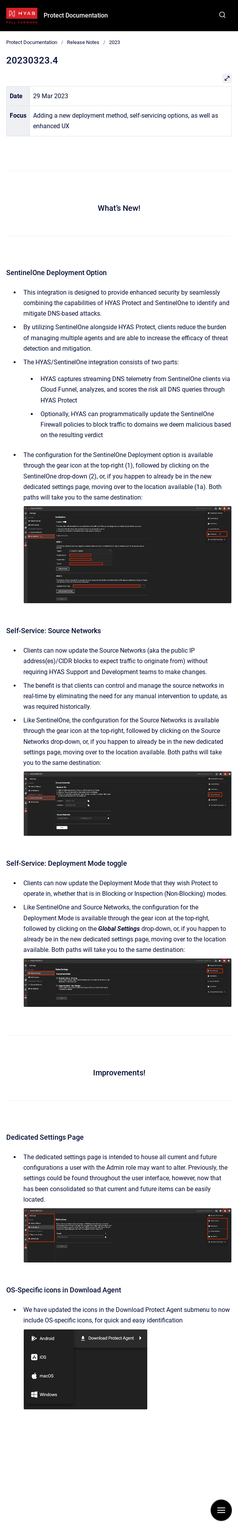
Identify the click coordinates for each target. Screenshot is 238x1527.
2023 (114, 42)
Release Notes (83, 42)
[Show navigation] (221, 1510)
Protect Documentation (76, 15)
